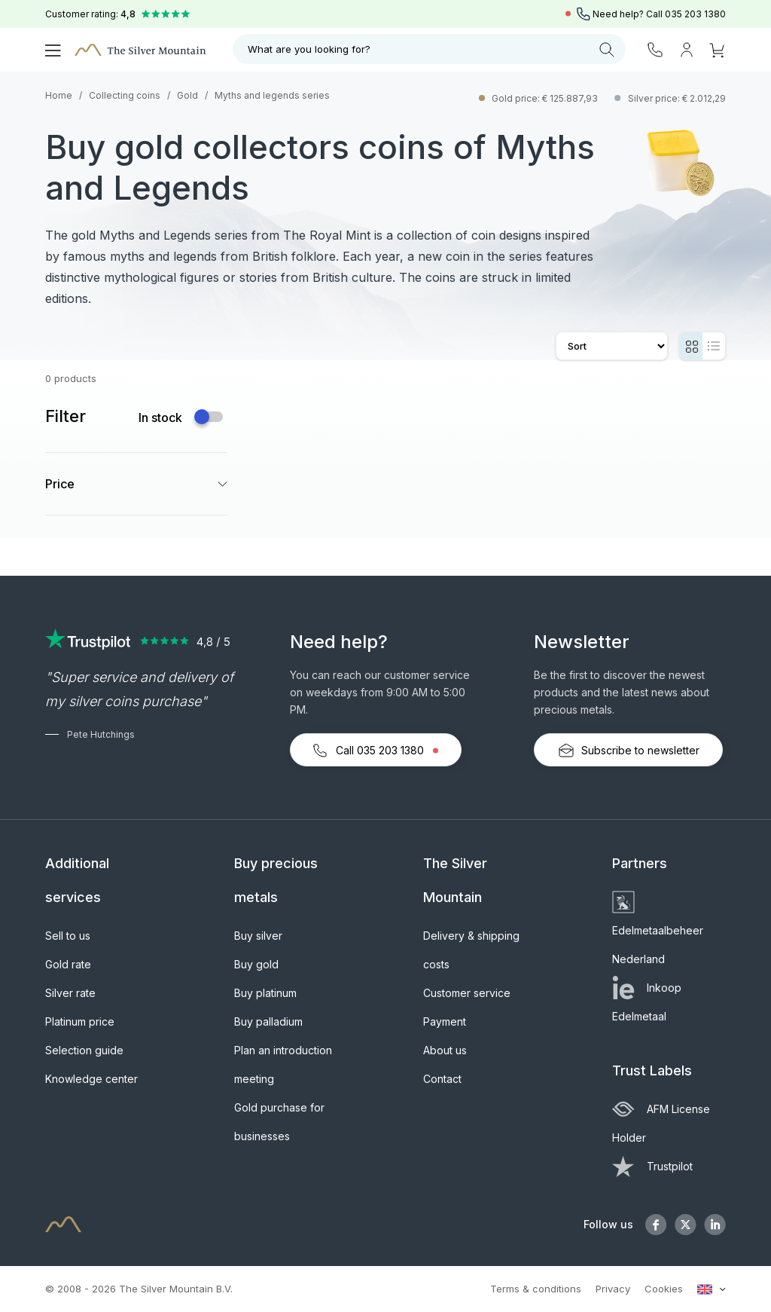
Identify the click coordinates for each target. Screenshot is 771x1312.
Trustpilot (652, 1166)
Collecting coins (124, 95)
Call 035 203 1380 (375, 750)
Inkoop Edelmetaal (646, 1002)
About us (445, 1050)
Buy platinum (265, 992)
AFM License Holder (661, 1123)
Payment (444, 1021)
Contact (442, 1078)
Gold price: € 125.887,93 (546, 98)
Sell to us (67, 935)
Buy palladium (268, 1021)
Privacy (613, 1289)
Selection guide (84, 1050)
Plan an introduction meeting (283, 1064)
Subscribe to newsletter (628, 751)
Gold (187, 95)
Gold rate (68, 964)
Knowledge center (91, 1078)
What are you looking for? (431, 49)
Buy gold (256, 964)
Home (58, 95)
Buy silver (258, 935)
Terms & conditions (535, 1289)
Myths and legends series (272, 95)
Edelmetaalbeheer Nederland (657, 930)
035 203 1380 (695, 14)
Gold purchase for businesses (279, 1121)
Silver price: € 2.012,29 (677, 98)
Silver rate (70, 992)
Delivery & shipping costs (471, 950)
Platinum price (79, 1021)
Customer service (466, 992)
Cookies (664, 1289)
